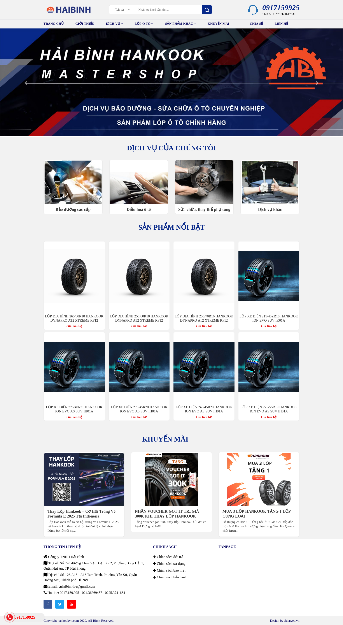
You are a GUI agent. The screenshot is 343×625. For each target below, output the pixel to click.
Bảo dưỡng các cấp (73, 209)
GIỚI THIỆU (84, 23)
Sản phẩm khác (180, 23)
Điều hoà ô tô (139, 209)
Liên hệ (281, 23)
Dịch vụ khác (270, 209)
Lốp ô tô (144, 23)
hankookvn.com (68, 620)
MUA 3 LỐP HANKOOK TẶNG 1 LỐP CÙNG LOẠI (256, 513)
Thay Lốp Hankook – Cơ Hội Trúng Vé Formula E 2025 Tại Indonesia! (81, 513)
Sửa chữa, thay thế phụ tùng (204, 209)
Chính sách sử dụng (169, 563)
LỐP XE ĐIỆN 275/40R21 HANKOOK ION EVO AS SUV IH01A (74, 409)
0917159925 (280, 7)
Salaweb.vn (291, 620)
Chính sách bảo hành (170, 577)
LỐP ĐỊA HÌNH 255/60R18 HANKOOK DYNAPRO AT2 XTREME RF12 (139, 318)
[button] (25, 82)
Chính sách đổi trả (168, 556)
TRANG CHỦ (54, 23)
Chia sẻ (256, 23)
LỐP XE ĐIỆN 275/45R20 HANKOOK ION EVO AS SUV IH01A (139, 409)
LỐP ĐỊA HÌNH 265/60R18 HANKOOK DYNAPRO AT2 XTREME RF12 (74, 318)
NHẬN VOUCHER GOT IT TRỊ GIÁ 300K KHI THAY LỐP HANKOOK (167, 513)
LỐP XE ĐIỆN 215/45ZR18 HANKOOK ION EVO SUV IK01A (269, 318)
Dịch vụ (114, 23)
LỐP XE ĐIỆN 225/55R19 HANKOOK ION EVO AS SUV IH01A (269, 409)
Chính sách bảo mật (169, 570)
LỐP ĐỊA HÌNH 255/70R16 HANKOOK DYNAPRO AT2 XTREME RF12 (204, 318)
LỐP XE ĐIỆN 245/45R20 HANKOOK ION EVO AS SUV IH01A (204, 409)
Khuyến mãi (223, 23)
